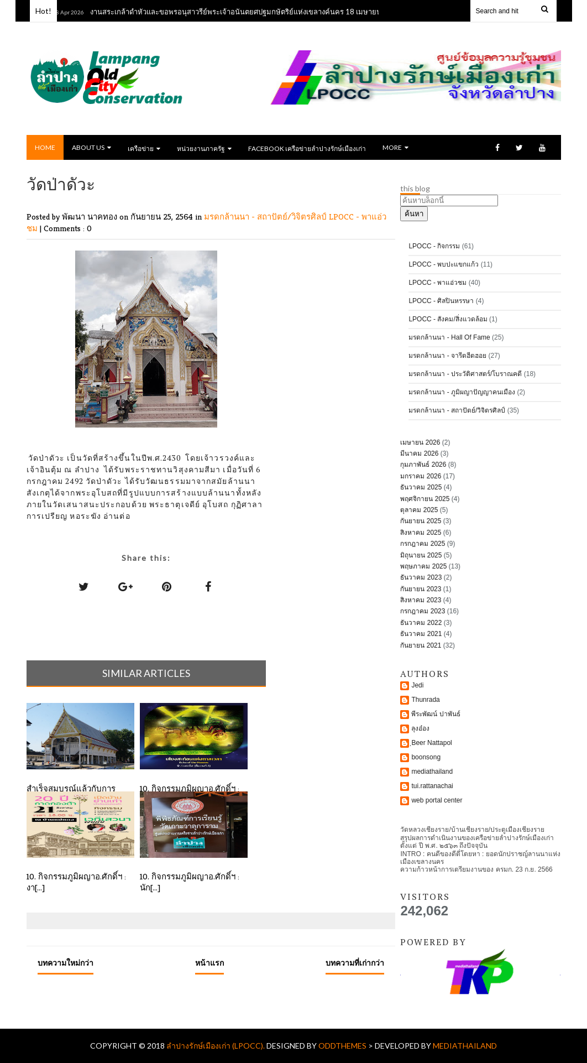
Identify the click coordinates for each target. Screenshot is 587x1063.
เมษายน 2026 (420, 442)
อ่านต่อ (116, 515)
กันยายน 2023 (420, 589)
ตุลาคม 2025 (419, 510)
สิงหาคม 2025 (420, 532)
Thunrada (425, 700)
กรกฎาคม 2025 (422, 544)
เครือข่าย (144, 148)
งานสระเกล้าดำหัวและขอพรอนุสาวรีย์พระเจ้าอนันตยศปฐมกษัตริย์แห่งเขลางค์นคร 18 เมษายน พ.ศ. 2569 (254, 11)
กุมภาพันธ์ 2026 (423, 464)
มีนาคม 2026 (419, 453)
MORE (395, 147)
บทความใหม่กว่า (65, 962)
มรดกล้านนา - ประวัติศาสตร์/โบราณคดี (465, 374)
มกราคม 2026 (420, 476)
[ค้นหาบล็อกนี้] (449, 200)
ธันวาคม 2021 (421, 634)
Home (45, 147)
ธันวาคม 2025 (421, 487)
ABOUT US (91, 147)
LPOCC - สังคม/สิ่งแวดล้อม (447, 319)
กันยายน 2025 (420, 521)
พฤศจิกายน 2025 (424, 499)
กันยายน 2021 (420, 645)
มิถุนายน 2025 (421, 555)
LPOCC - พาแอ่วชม (437, 282)
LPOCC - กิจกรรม (434, 246)
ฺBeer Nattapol (431, 743)
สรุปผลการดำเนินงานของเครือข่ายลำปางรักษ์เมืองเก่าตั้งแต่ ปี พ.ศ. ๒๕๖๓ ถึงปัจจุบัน (477, 842)
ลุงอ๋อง (420, 728)
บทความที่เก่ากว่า (355, 962)
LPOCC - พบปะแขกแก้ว (443, 264)
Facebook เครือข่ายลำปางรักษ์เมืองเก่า (307, 148)
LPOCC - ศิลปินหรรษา (441, 301)
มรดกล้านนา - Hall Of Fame (449, 337)
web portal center (436, 800)
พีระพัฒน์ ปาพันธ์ (435, 714)
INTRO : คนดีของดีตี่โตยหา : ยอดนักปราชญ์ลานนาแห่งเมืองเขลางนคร (480, 858)
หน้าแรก (209, 962)
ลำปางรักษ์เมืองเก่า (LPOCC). (216, 1045)
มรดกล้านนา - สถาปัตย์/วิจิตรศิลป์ (266, 216)
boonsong (426, 757)
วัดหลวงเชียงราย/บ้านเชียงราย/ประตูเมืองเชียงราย (472, 829)
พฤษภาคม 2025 (423, 566)
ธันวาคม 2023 (421, 577)
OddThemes (342, 1045)
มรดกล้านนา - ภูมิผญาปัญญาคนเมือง (461, 392)
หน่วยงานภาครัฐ (204, 148)
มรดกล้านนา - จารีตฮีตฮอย (447, 355)
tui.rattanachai (432, 786)
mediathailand (432, 771)
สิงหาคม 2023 (420, 600)
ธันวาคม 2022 (421, 623)
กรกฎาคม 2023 (422, 611)
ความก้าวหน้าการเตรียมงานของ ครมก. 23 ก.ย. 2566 (476, 869)
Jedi (417, 685)
